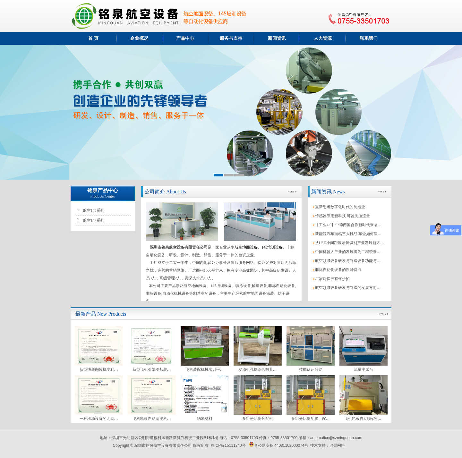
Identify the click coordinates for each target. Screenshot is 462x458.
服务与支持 (231, 38)
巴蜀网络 (337, 445)
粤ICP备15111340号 (227, 445)
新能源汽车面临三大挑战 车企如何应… (348, 234)
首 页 (93, 38)
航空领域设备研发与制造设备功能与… (348, 261)
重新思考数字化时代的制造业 (340, 207)
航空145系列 (93, 210)
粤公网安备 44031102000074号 (278, 445)
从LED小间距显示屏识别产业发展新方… (349, 243)
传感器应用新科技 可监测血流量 (342, 216)
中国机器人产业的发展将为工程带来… (348, 252)
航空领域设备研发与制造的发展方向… (348, 287)
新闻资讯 (277, 38)
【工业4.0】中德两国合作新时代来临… (348, 225)
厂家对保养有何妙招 (332, 278)
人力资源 (323, 38)
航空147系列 (93, 220)
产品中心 (185, 38)
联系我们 (369, 38)
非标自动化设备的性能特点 (338, 269)
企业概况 (139, 38)
